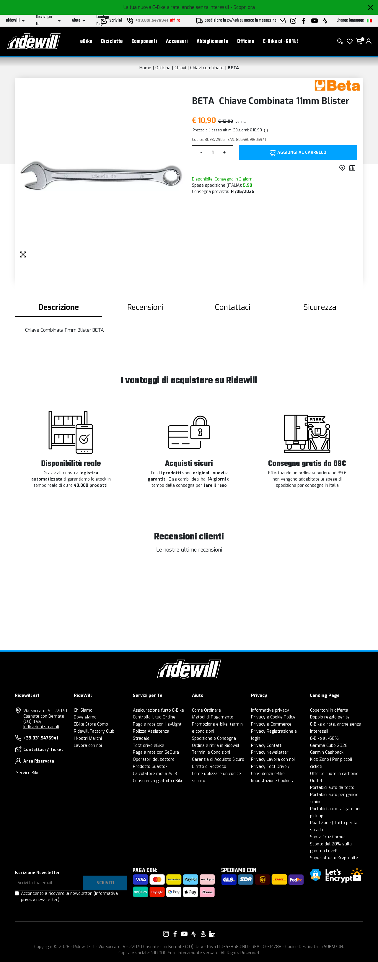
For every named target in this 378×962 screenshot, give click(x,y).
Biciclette (112, 41)
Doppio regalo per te (330, 717)
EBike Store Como (91, 724)
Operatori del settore (154, 759)
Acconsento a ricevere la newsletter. (69, 897)
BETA (233, 68)
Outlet (316, 781)
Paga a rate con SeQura (156, 752)
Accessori (177, 41)
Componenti (144, 41)
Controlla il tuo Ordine (154, 717)
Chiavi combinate (207, 68)
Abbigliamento (212, 41)
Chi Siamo (83, 710)
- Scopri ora (242, 7)
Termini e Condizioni (211, 752)
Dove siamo (85, 717)
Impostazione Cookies (272, 781)
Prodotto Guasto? (150, 766)
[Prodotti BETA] (337, 85)
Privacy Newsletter (270, 752)
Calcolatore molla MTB (155, 773)
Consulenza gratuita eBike (158, 781)
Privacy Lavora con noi (273, 759)
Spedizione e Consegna (214, 738)
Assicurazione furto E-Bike (158, 710)
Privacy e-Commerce (271, 724)
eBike (86, 41)
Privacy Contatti (266, 745)
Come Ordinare (206, 710)
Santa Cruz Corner (327, 837)
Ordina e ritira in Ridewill (215, 745)
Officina (245, 41)
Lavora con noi (88, 745)
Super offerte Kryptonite (334, 858)
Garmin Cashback (326, 752)
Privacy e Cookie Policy (273, 717)
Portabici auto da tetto (332, 787)
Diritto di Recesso (209, 766)
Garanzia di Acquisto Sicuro (218, 759)
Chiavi (180, 68)
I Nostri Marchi (88, 738)
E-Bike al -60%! (280, 41)
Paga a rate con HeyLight (157, 724)
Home (145, 68)
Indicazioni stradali (41, 727)
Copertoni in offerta (329, 710)
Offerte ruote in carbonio (334, 773)
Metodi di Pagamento (212, 717)
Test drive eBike (148, 745)
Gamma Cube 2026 (329, 745)
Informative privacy (270, 710)
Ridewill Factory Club (94, 731)
